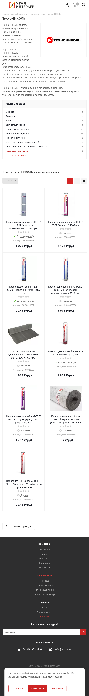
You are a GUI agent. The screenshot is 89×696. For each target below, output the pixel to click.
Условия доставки (45, 589)
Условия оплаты (44, 585)
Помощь (44, 580)
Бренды (44, 616)
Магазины (44, 558)
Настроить (57, 688)
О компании (44, 549)
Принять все (37, 688)
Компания (44, 543)
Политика (44, 567)
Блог (44, 607)
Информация (45, 575)
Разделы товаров (15, 103)
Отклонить (17, 688)
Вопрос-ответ (44, 612)
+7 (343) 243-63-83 (32, 648)
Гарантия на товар (44, 594)
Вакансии (44, 563)
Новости (44, 554)
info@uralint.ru (63, 649)
